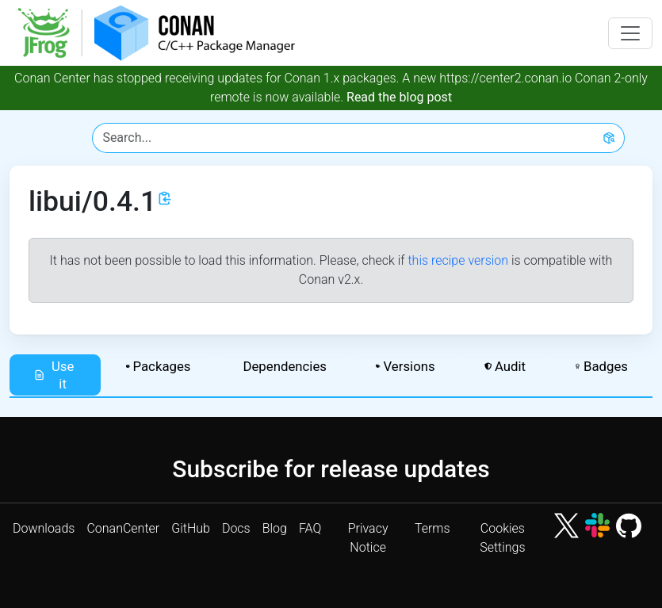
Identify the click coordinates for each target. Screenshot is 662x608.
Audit (505, 366)
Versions (405, 366)
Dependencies (285, 366)
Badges (601, 366)
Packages (158, 366)
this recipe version (458, 260)
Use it (53, 375)
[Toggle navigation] (630, 33)
